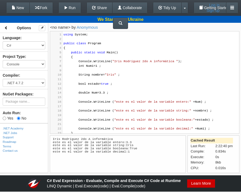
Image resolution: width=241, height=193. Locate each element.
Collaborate (130, 8)
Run (70, 8)
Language (11, 38)
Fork (41, 8)
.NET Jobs (10, 133)
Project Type (14, 56)
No (21, 118)
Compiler (11, 75)
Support (8, 137)
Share (99, 8)
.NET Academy (13, 128)
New (18, 8)
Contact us (10, 150)
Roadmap (9, 141)
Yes (8, 118)
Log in (214, 5)
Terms (7, 146)
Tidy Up (167, 8)
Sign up (213, 10)
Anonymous (87, 27)
